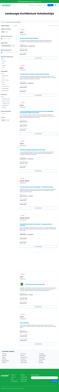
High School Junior (6, 98)
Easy (3, 63)
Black (3, 82)
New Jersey (23, 353)
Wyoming (41, 362)
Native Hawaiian (5, 88)
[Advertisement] (38, 262)
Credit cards (40, 5)
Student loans (24, 379)
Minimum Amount (6, 50)
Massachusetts (5, 360)
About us (44, 5)
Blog (12, 379)
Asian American (5, 80)
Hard (3, 67)
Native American (5, 86)
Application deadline (6, 29)
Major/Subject (4, 43)
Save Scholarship (38, 58)
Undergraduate (5, 105)
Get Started (38, 1)
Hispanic (4, 84)
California (4, 353)
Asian (3, 77)
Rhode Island (23, 360)
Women (3, 113)
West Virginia (42, 359)
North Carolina (24, 357)
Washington (41, 357)
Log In (50, 5)
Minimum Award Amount (7, 36)
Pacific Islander (5, 90)
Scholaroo (3, 22)
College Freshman (6, 103)
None (3, 59)
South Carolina (24, 362)
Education (4, 355)
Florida (3, 357)
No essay (4, 61)
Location (3, 117)
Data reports (14, 381)
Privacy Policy (21, 388)
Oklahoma (23, 359)
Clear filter (15, 25)
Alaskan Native (5, 75)
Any (3, 73)
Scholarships (31, 5)
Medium (4, 65)
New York (23, 355)
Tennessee (41, 353)
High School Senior (6, 101)
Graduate (4, 107)
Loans (35, 5)
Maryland (4, 359)
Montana (4, 362)
